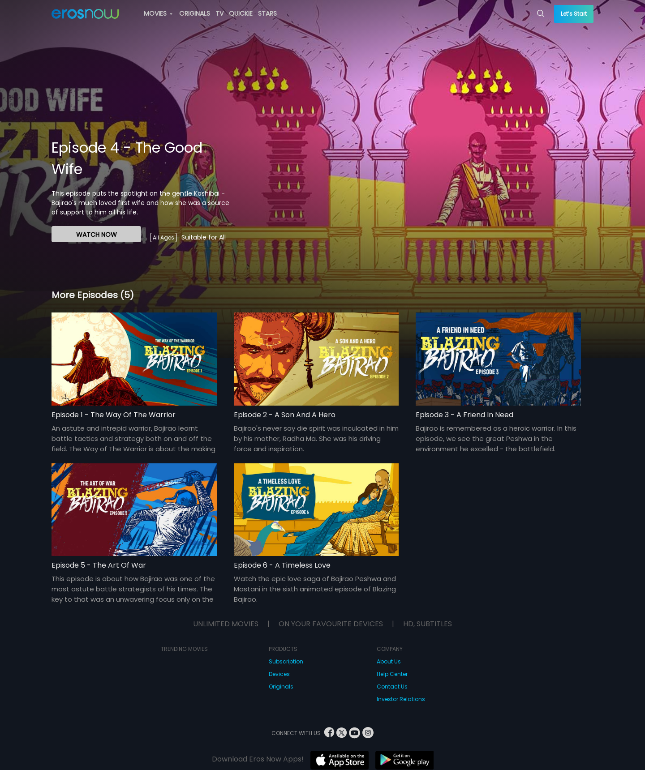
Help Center (392, 674)
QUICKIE (241, 13)
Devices (279, 674)
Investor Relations (401, 699)
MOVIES (158, 13)
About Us (389, 661)
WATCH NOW (96, 234)
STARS (267, 13)
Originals (281, 686)
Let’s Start (574, 13)
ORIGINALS (194, 13)
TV (219, 13)
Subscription (286, 661)
